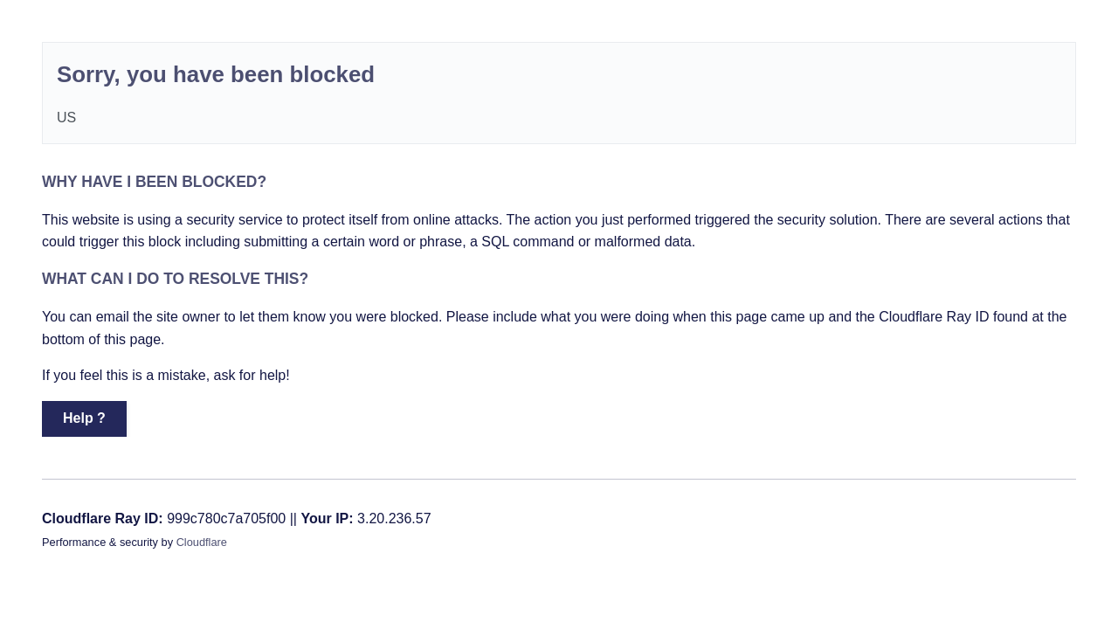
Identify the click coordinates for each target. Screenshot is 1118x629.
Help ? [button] (84, 418)
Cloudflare (201, 542)
